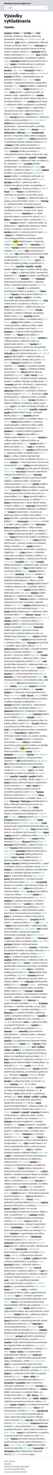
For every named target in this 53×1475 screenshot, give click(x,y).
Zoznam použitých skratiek (15, 1471)
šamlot (7, 692)
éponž (7, 176)
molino (13, 222)
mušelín (28, 316)
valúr (30, 446)
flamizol (8, 1012)
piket (38, 79)
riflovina (21, 132)
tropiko (40, 561)
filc (45, 676)
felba (36, 807)
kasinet (32, 571)
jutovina (8, 1264)
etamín (8, 145)
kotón (23, 85)
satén (7, 356)
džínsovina (9, 132)
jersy (7, 617)
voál (45, 661)
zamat (20, 244)
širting (45, 201)
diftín (33, 138)
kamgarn (27, 1134)
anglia (30, 546)
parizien (8, 944)
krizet (22, 365)
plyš (29, 1149)
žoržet (33, 443)
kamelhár (16, 490)
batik (35, 1398)
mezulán (14, 188)
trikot (14, 350)
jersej (38, 614)
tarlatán (14, 151)
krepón (13, 847)
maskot (8, 900)
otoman (9, 384)
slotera (31, 1000)
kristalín (43, 1003)
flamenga (25, 801)
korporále (38, 1448)
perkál (31, 101)
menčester (29, 207)
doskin (16, 477)
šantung (42, 938)
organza (29, 990)
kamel (27, 589)
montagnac (17, 1227)
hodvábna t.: (21, 732)
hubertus (40, 524)
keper (7, 1289)
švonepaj (29, 70)
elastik (20, 288)
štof (38, 33)
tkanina (8, 33)
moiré (15, 1208)
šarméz (15, 863)
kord (39, 651)
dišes (27, 888)
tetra (20, 107)
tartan (25, 639)
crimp (7, 1255)
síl (18, 683)
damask (25, 278)
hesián (7, 1081)
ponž (44, 823)
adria (35, 636)
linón (6, 1062)
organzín (38, 990)
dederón (8, 1357)
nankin (40, 95)
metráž (29, 1420)
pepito (21, 1404)
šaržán (7, 232)
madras (44, 1202)
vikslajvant (36, 1236)
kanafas (8, 76)
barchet (8, 70)
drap (22, 552)
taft (6, 816)
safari (13, 64)
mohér (13, 686)
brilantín (36, 51)
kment (15, 294)
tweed (34, 375)
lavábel (25, 1177)
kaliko (27, 89)
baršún (15, 247)
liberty (24, 372)
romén (35, 838)
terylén (25, 1367)
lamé (6, 875)
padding (40, 1087)
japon (8, 835)
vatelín (7, 1342)
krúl (6, 729)
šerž (28, 1196)
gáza (42, 257)
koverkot (21, 471)
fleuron (26, 841)
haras (13, 536)
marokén (8, 838)
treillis (23, 1186)
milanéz (43, 1329)
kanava (45, 169)
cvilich (26, 297)
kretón (13, 117)
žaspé (40, 1137)
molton (41, 337)
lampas (40, 791)
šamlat (39, 689)
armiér (27, 903)
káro (36, 1407)
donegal (31, 642)
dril (11, 297)
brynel (35, 723)
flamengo (14, 801)
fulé (26, 1143)
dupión (13, 910)
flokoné (24, 599)
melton (40, 667)
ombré (36, 894)
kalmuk (15, 362)
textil (16, 33)
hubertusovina (11, 527)
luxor (41, 795)
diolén (7, 1373)
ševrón (38, 1180)
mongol (13, 1009)
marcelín (8, 844)
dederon (37, 1354)
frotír (20, 191)
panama (8, 331)
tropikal (20, 561)
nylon (13, 1351)
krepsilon (9, 1382)
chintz (8, 235)
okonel (30, 583)
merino (7, 673)
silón (32, 1376)
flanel (20, 334)
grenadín (20, 851)
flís (28, 1395)
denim (35, 129)
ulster (7, 518)
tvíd (27, 375)
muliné (33, 344)
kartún (21, 197)
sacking (14, 1084)
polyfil (8, 1018)
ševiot (11, 512)
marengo (30, 505)
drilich (18, 297)
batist (43, 291)
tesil (6, 1364)
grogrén (35, 919)
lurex (14, 1301)
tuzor (21, 857)
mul (43, 166)
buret (7, 879)
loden (7, 502)
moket (7, 1348)
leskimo (14, 1233)
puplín (38, 266)
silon (26, 1376)
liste (26, 568)
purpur (9, 1308)
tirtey (30, 1199)
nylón (20, 1351)
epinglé (30, 717)
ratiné (7, 623)
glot (38, 54)
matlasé (33, 1214)
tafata (8, 925)
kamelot (8, 676)
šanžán (33, 1162)
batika (43, 1398)
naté (29, 785)
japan (46, 832)
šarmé (7, 863)
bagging (24, 1074)
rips (42, 1270)
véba (14, 272)
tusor (14, 857)
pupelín (29, 266)
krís (46, 300)
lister (26, 496)
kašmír (27, 605)
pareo (20, 1432)
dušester (27, 213)
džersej (29, 614)
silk (27, 250)
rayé (6, 1280)
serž (37, 260)
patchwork (42, 1410)
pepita (13, 1404)
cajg (27, 113)
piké (17, 42)
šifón (6, 219)
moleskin (15, 61)
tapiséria (43, 1426)
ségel (6, 1245)
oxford (7, 123)
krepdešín (42, 882)
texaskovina (38, 132)
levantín (8, 819)
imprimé (20, 854)
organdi (32, 157)
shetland (19, 574)
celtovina (8, 1242)
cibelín (35, 484)
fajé (39, 928)
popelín (20, 266)
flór (17, 253)
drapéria (35, 1423)
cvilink (15, 1050)
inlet (12, 92)
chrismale (9, 1451)
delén (14, 322)
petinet (19, 1336)
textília (27, 33)
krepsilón (20, 1382)
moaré (7, 1208)
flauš (40, 577)
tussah (32, 947)
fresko (44, 655)
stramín (28, 163)
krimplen (16, 1000)
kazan (7, 611)
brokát (7, 869)
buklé (17, 1314)
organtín (42, 157)
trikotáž (8, 353)
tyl (20, 225)
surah (30, 891)
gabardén (8, 390)
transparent (10, 757)
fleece (35, 1395)
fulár (33, 829)
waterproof (21, 1249)
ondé (7, 1155)
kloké (7, 782)
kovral (38, 1267)
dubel (11, 533)
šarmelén (38, 627)
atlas (22, 368)
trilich (15, 1193)
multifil (41, 1015)
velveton (39, 45)
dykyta (22, 816)
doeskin (38, 474)
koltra (14, 1438)
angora (32, 686)
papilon (30, 449)
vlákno (32, 1454)
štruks (39, 309)
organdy (23, 157)
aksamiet (35, 244)
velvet (44, 1171)
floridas (8, 182)
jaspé (26, 1137)
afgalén (34, 592)
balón (40, 819)
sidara (44, 1389)
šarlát (27, 1308)
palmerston (10, 648)
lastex (7, 1320)
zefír (6, 306)
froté (6, 191)
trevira (39, 1385)
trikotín (37, 714)
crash (28, 1065)
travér (7, 1286)
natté (35, 785)
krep (27, 1221)
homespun (23, 521)
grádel (23, 275)
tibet (7, 558)
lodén (36, 540)
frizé (6, 456)
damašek (40, 278)
